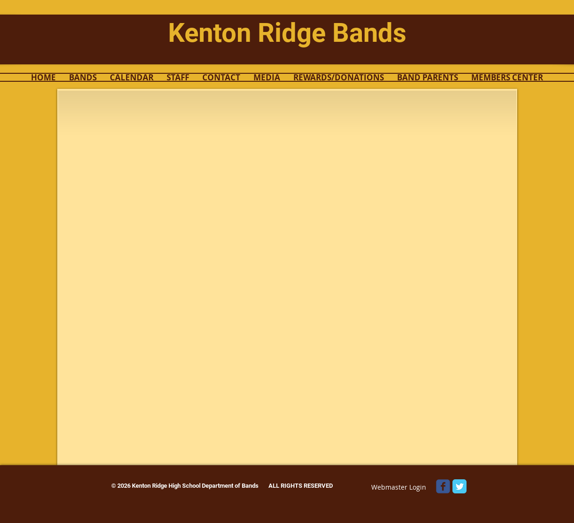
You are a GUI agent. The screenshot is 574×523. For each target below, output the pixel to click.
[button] (82, 77)
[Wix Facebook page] (443, 486)
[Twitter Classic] (459, 486)
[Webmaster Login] (399, 487)
